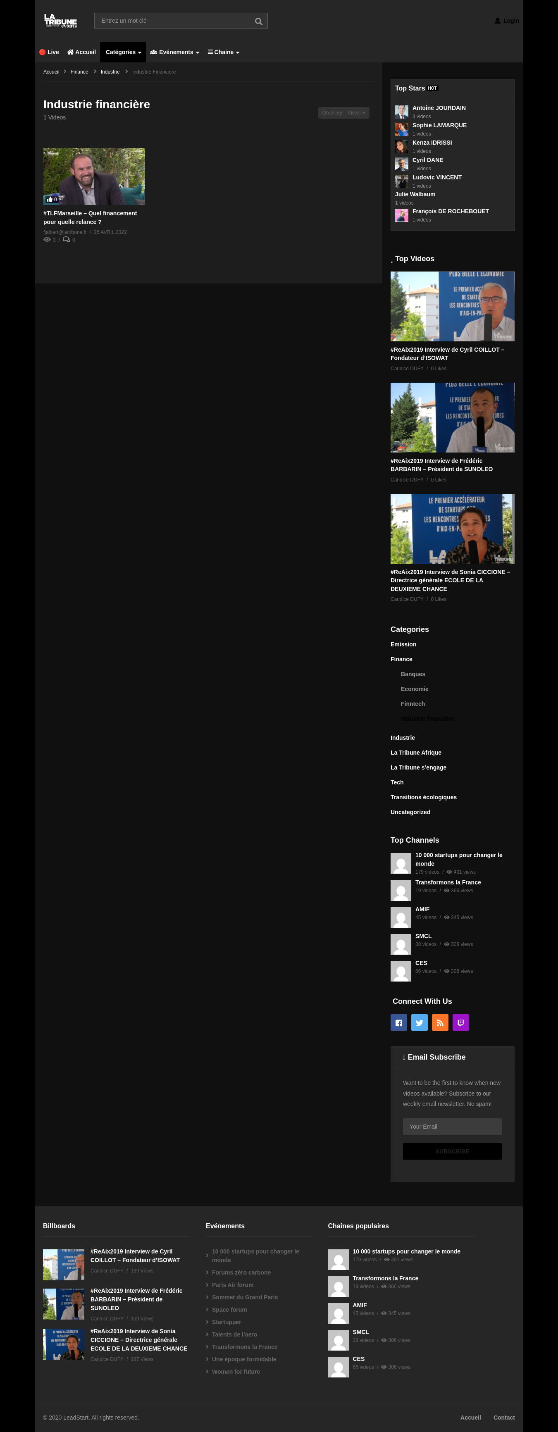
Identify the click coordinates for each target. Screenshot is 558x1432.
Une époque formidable (244, 1359)
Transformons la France (448, 882)
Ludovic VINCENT (437, 177)
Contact (504, 1417)
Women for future (236, 1371)
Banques (413, 674)
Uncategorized (410, 812)
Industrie (403, 737)
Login (507, 20)
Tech (397, 782)
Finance (402, 659)
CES (421, 963)
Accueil (81, 52)
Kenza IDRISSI (432, 142)
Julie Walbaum (415, 194)
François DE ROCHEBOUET (451, 211)
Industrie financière (427, 718)
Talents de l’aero (234, 1334)
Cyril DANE (428, 160)
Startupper (226, 1322)
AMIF (422, 909)
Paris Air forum (233, 1285)
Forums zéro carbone (241, 1272)
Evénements (174, 52)
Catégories (123, 52)
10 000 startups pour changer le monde (255, 1255)
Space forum (229, 1309)
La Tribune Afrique (416, 752)
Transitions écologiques (424, 797)
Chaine (224, 52)
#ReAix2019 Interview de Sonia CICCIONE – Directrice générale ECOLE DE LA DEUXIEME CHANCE (450, 580)
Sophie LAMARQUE (440, 125)
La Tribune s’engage (418, 767)
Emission (403, 644)
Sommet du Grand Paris (245, 1297)
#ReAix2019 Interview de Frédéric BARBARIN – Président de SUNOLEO (137, 1299)
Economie (415, 689)
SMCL (423, 936)
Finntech (413, 704)
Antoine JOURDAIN (439, 108)
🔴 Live (49, 52)
